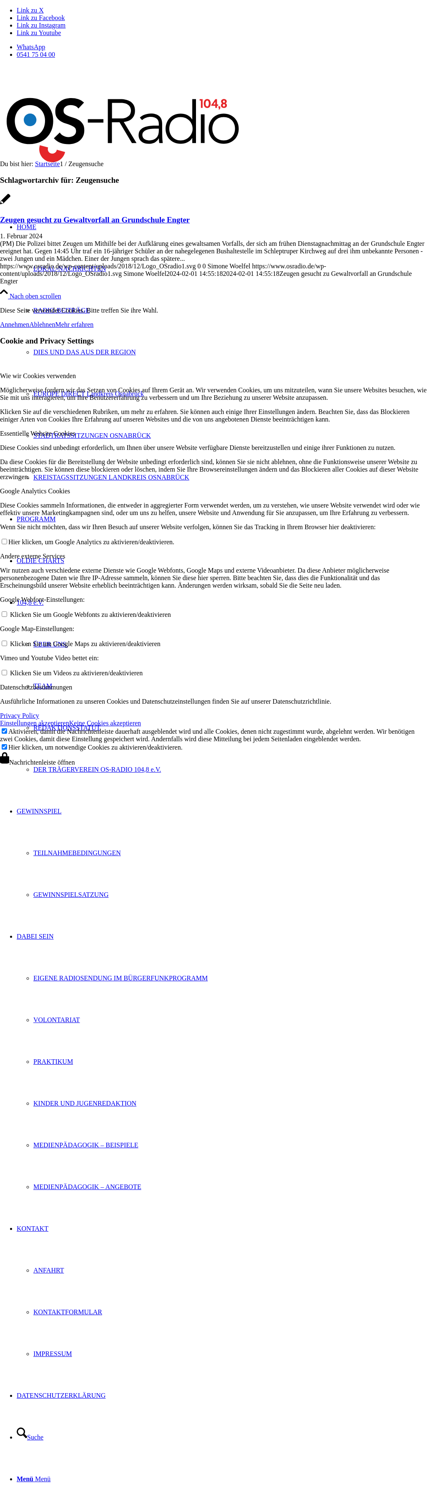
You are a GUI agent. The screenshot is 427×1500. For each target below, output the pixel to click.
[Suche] (30, 1437)
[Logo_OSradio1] (124, 178)
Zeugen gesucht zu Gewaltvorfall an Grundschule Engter (95, 219)
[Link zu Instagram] (41, 25)
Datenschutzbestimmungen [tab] (36, 687)
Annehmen (14, 324)
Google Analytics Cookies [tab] (35, 491)
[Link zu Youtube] (39, 32)
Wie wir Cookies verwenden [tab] (38, 375)
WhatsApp (31, 47)
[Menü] (33, 1478)
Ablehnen (42, 324)
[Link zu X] (30, 10)
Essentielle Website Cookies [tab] (37, 433)
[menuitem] (222, 47)
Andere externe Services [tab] (32, 556)
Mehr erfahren (74, 324)
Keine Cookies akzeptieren (105, 723)
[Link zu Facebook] (41, 17)
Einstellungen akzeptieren (34, 723)
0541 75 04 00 (36, 54)
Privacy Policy (19, 715)
